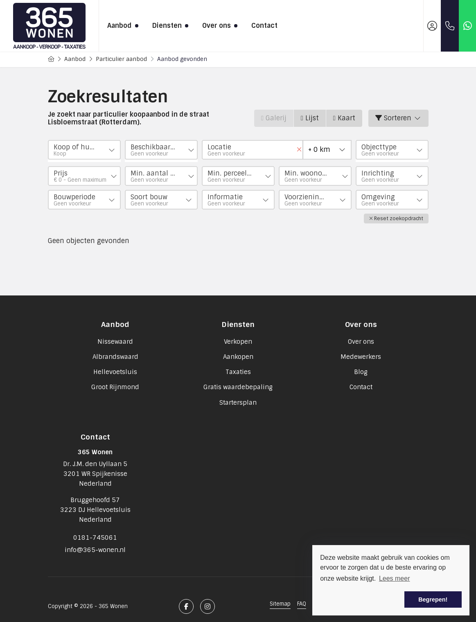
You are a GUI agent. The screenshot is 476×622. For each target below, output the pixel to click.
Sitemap (280, 596)
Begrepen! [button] (432, 599)
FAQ (301, 596)
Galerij (274, 118)
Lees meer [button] (394, 578)
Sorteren (398, 118)
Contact (264, 25)
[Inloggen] (432, 26)
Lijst (310, 118)
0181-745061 (95, 534)
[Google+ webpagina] (207, 598)
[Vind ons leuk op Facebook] (186, 598)
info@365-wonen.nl (95, 543)
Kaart (344, 118)
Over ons (218, 25)
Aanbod (121, 25)
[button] (396, 216)
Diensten (169, 25)
